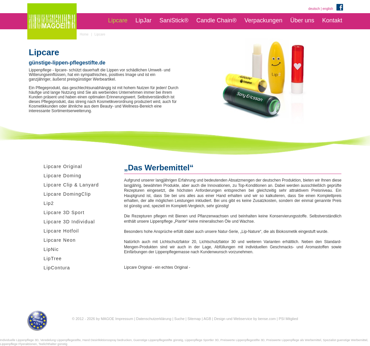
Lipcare (118, 20)
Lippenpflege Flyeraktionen (18, 344)
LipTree (53, 258)
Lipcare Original (63, 166)
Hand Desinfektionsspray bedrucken (107, 340)
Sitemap (194, 319)
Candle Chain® (216, 20)
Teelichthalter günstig (52, 344)
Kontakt (332, 20)
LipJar (144, 20)
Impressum (124, 319)
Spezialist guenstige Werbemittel (345, 340)
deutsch (314, 9)
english (328, 9)
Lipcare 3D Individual (69, 221)
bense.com (267, 319)
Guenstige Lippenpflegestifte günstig (158, 340)
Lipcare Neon (60, 240)
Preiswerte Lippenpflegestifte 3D (242, 340)
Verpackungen (263, 20)
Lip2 (49, 203)
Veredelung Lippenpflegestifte (60, 340)
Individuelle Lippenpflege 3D (19, 340)
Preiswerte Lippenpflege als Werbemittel (293, 340)
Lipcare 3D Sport (64, 212)
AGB (207, 319)
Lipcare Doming (63, 175)
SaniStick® (174, 20)
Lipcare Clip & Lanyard (71, 184)
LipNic (51, 249)
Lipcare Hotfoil (61, 231)
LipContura (57, 267)
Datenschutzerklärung (153, 319)
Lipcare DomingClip (67, 194)
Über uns (302, 20)
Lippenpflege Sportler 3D (202, 340)
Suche (179, 319)
